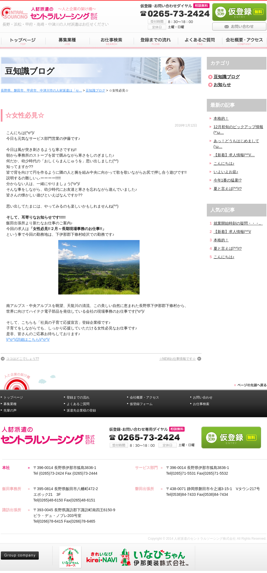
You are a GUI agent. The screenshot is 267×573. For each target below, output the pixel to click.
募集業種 (10, 404)
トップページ (13, 397)
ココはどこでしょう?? (22, 359)
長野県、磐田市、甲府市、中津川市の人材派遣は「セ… (41, 90)
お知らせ (222, 84)
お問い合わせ (203, 397)
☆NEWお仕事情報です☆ (177, 359)
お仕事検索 (201, 404)
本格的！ (221, 118)
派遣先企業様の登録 (81, 410)
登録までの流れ (78, 397)
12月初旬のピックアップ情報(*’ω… (238, 130)
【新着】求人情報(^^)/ (232, 231)
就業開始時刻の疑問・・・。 (238, 223)
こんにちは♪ (224, 163)
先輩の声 (10, 410)
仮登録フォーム (141, 404)
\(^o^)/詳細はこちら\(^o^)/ (28, 339)
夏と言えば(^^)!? (228, 188)
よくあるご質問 (78, 404)
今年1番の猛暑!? (228, 180)
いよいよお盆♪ (226, 172)
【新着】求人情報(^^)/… (234, 155)
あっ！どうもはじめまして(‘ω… (236, 144)
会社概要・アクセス (144, 397)
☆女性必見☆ (24, 115)
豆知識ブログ (95, 90)
